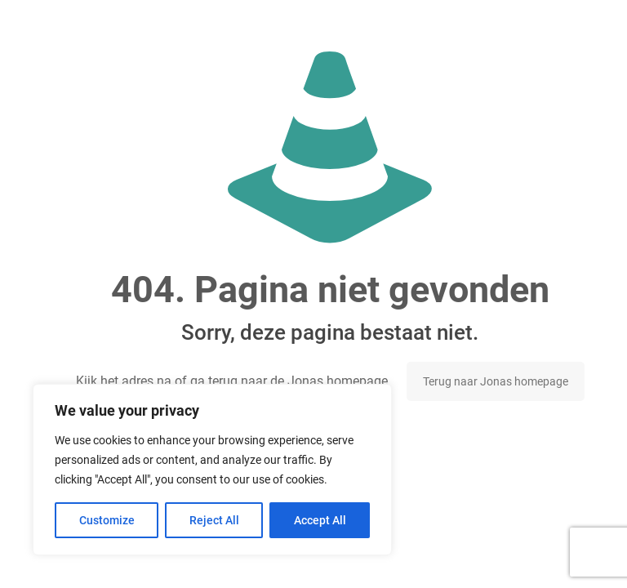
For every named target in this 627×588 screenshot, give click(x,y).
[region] (212, 469)
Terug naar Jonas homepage (495, 381)
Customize (107, 520)
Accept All (320, 520)
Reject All (214, 520)
